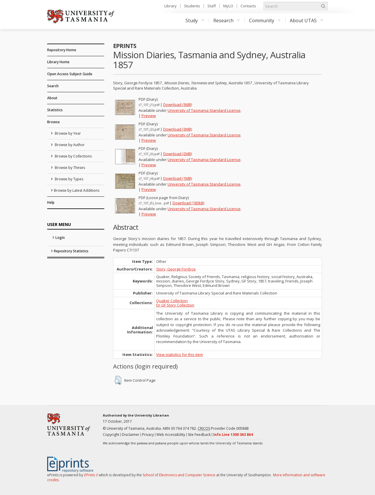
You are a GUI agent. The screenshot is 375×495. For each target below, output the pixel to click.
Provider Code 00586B (223, 428)
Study (194, 20)
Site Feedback (199, 434)
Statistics (55, 109)
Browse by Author (69, 144)
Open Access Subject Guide (69, 73)
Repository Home (61, 49)
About (52, 97)
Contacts (248, 5)
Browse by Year (67, 133)
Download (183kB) (188, 202)
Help (50, 202)
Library (170, 5)
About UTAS (306, 20)
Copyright (111, 434)
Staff (211, 5)
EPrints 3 (91, 474)
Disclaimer (130, 434)
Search (53, 85)
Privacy (148, 434)
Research (226, 20)
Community (265, 20)
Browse (53, 121)
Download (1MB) (177, 178)
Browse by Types (68, 179)
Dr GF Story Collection (175, 305)
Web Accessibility (170, 434)
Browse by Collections (73, 156)
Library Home (58, 61)
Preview (149, 115)
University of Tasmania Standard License (204, 110)
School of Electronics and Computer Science (179, 474)
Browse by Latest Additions (76, 190)
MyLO (228, 5)
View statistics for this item (179, 354)
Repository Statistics (71, 251)
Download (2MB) (177, 153)
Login (60, 237)
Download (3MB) (177, 104)
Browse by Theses (69, 167)
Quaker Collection (172, 300)
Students (192, 5)
